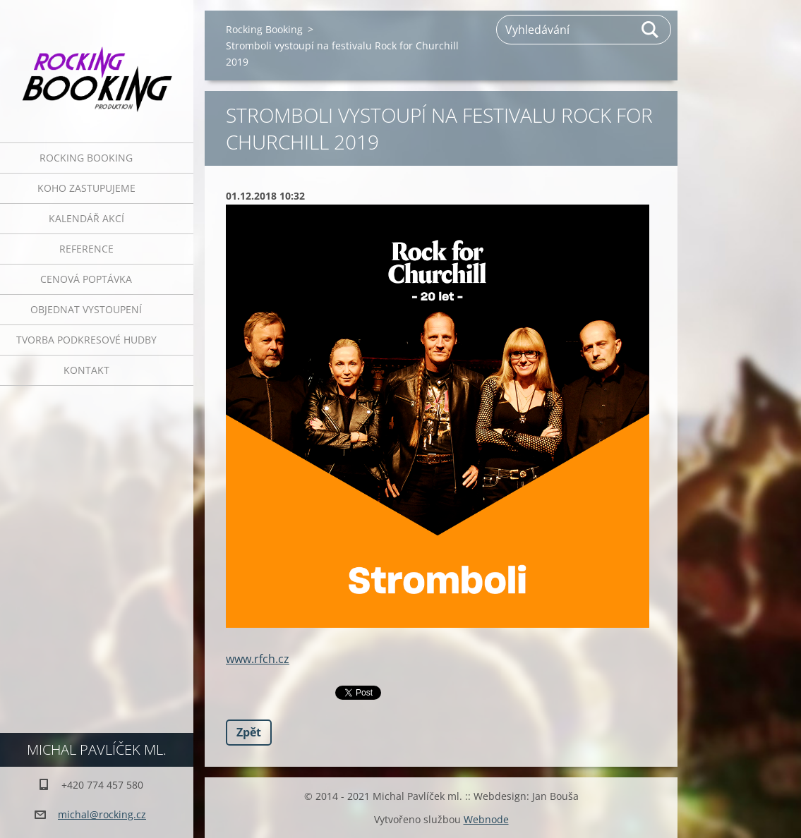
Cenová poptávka (86, 279)
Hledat (651, 29)
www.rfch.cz (257, 659)
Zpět (248, 732)
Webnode (486, 819)
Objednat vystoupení (86, 309)
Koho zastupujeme (86, 188)
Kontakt (86, 370)
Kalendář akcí (86, 218)
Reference (86, 248)
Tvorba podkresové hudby (86, 339)
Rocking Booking (86, 157)
